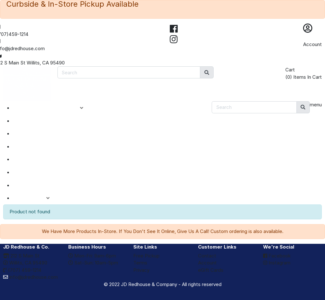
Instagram (276, 263)
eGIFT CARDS (36, 185)
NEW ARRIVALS (39, 121)
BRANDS (30, 172)
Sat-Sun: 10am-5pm (93, 263)
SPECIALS (32, 133)
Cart (290, 70)
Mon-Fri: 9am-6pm (92, 256)
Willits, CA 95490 (25, 263)
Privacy (141, 270)
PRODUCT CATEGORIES (53, 108)
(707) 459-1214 (22, 270)
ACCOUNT (36, 198)
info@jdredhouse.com (30, 277)
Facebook (277, 256)
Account (312, 44)
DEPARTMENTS (39, 159)
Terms (140, 263)
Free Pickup (146, 256)
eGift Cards (210, 270)
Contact (207, 256)
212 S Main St (21, 256)
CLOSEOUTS (35, 146)
